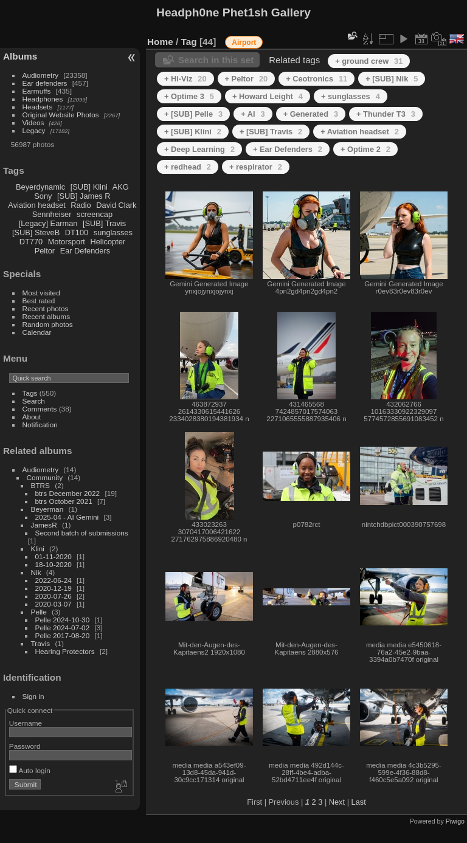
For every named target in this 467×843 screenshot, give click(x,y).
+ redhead (187, 166)
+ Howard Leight (267, 96)
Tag (189, 41)
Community (45, 477)
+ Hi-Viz (185, 78)
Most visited (41, 293)
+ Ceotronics (316, 78)
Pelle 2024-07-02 (62, 627)
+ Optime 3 (189, 96)
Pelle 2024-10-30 (62, 620)
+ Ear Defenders (287, 149)
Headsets (37, 107)
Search (33, 401)
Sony (43, 196)
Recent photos (45, 308)
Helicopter (107, 241)
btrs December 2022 (67, 493)
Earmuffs (36, 91)
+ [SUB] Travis (271, 131)
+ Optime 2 (365, 149)
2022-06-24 (53, 580)
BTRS (40, 485)
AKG (120, 186)
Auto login (29, 770)
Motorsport (66, 241)
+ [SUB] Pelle (193, 114)
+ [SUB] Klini (192, 131)
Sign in (33, 696)
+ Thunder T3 (385, 114)
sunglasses (113, 232)
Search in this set (216, 60)
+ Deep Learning (199, 149)
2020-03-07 (53, 604)
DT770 (31, 241)
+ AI (253, 114)
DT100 (76, 232)
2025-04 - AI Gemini (67, 517)
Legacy (34, 130)
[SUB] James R (83, 196)
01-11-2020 (53, 556)
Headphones (42, 99)
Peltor (45, 250)
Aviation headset (36, 205)
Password (25, 746)
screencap (94, 214)
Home (160, 41)
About (31, 417)
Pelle (39, 612)
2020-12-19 (53, 588)
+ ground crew (369, 61)
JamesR (44, 525)
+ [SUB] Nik (391, 78)
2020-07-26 (53, 596)
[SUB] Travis (104, 223)
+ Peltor (246, 78)
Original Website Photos (60, 115)
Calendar (37, 332)
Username (25, 723)
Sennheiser (52, 214)
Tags (30, 393)
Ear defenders (44, 83)
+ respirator (255, 166)
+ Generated (310, 114)
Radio (81, 205)
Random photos (47, 324)
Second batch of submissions (81, 533)
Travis (40, 643)
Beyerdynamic (40, 186)
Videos (33, 122)
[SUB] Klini (89, 186)
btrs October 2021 (63, 501)
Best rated (38, 301)
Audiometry (40, 75)
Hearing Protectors (65, 651)
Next (337, 802)
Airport (244, 42)
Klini (37, 548)
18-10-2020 (53, 564)
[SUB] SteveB (36, 232)
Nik (36, 572)
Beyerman (47, 509)
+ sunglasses (350, 96)
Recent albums (46, 316)
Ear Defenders (85, 250)
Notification (40, 424)
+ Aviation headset (359, 131)
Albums (20, 56)
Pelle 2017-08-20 (62, 635)
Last (358, 802)
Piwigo (455, 821)
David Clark (116, 205)
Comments (39, 409)
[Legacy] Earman (48, 223)
